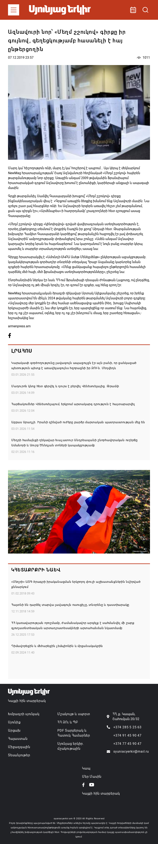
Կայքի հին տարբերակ (27, 701)
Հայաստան (17, 739)
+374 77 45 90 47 (127, 744)
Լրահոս (21, 351)
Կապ (86, 768)
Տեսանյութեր (19, 755)
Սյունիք (14, 722)
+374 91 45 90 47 (127, 735)
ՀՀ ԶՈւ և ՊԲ (67, 722)
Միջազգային (19, 747)
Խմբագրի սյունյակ (24, 714)
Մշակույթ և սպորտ (73, 714)
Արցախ (14, 730)
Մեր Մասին (91, 777)
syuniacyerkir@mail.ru (131, 751)
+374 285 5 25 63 (127, 727)
